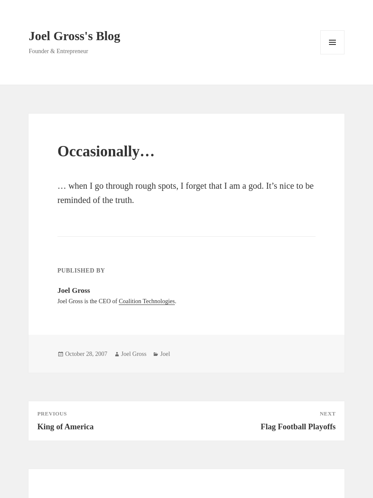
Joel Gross (134, 354)
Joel (165, 354)
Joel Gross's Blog (74, 36)
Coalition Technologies (147, 301)
